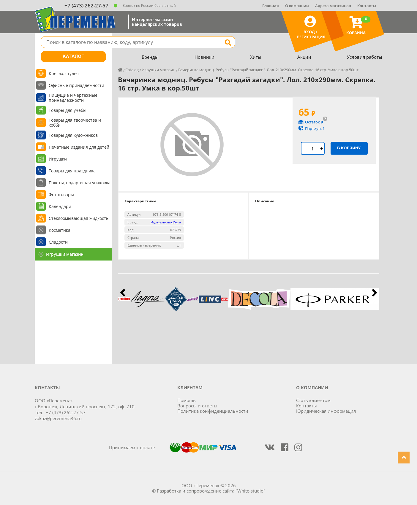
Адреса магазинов (333, 5)
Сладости (58, 241)
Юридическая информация (326, 411)
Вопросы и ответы (197, 406)
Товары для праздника (72, 170)
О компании (297, 5)
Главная (270, 5)
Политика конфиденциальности (212, 411)
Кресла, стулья (64, 73)
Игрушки (58, 158)
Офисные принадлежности (76, 85)
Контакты (366, 5)
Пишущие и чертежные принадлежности (73, 98)
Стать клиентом (313, 400)
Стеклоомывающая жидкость (78, 218)
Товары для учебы (67, 110)
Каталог (73, 57)
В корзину (349, 148)
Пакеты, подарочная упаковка (79, 182)
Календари (60, 206)
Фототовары (61, 194)
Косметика (59, 230)
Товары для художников (73, 135)
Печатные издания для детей (79, 147)
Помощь (186, 400)
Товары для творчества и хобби (75, 122)
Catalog (132, 69)
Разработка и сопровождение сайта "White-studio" (211, 491)
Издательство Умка (166, 222)
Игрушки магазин (64, 254)
